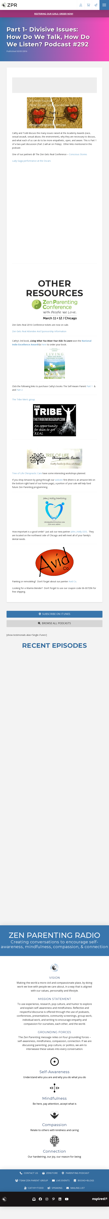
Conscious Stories (78, 154)
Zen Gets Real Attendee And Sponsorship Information (39, 331)
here (44, 344)
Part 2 (19, 389)
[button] (104, 5)
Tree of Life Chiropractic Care (27, 473)
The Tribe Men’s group (23, 399)
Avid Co (72, 581)
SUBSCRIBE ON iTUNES (54, 614)
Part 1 (90, 386)
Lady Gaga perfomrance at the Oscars (31, 160)
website (59, 479)
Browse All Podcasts (54, 623)
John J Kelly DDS (79, 531)
